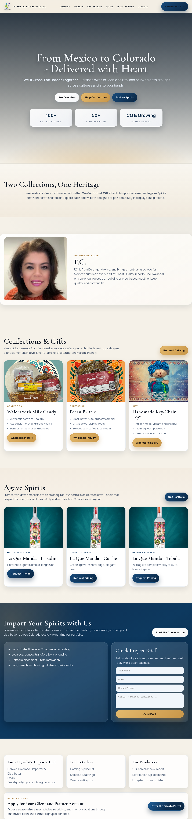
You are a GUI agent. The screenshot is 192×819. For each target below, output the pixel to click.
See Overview (67, 97)
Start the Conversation (170, 632)
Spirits (109, 6)
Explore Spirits (125, 97)
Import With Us (125, 6)
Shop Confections (95, 97)
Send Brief (149, 716)
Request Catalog (174, 350)
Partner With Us (175, 6)
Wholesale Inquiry (22, 437)
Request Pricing (21, 573)
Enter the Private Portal (166, 808)
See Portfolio (176, 496)
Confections (94, 6)
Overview (65, 6)
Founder (79, 6)
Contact (143, 6)
